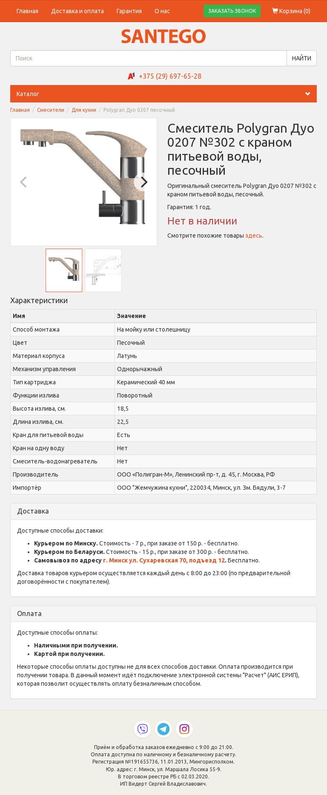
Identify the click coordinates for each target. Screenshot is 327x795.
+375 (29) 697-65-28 (170, 76)
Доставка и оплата (77, 11)
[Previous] (24, 182)
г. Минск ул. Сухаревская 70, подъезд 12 (164, 560)
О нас (162, 11)
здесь (253, 235)
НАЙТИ (301, 58)
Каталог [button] (167, 93)
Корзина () (291, 11)
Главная (27, 11)
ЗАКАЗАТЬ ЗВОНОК (232, 11)
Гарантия (129, 11)
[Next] (143, 182)
